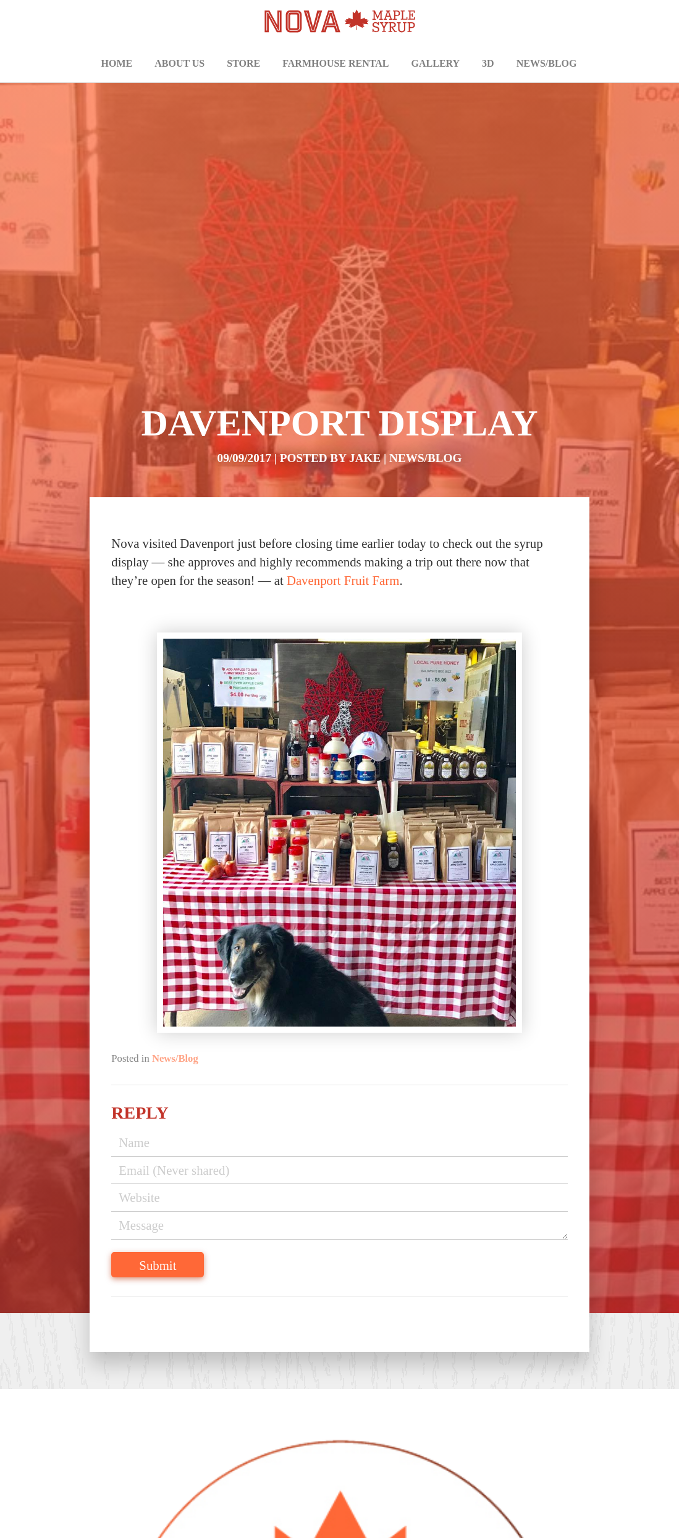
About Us (179, 63)
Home (117, 63)
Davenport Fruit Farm (343, 580)
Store (243, 63)
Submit (157, 1265)
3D (488, 63)
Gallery (435, 63)
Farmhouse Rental (335, 63)
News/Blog (547, 63)
